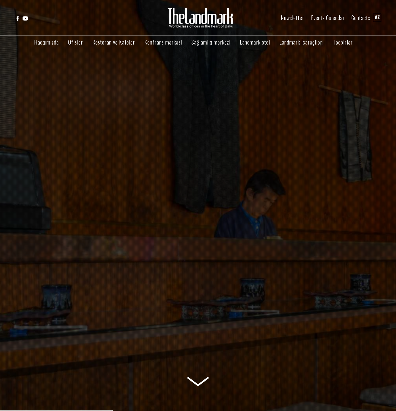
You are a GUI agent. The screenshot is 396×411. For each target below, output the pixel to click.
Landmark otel (255, 42)
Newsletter (292, 18)
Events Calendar (328, 18)
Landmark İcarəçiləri (301, 42)
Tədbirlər (343, 42)
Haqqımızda (46, 42)
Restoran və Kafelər (113, 42)
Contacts (360, 18)
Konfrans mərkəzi (163, 42)
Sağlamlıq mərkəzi (210, 42)
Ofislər (75, 42)
